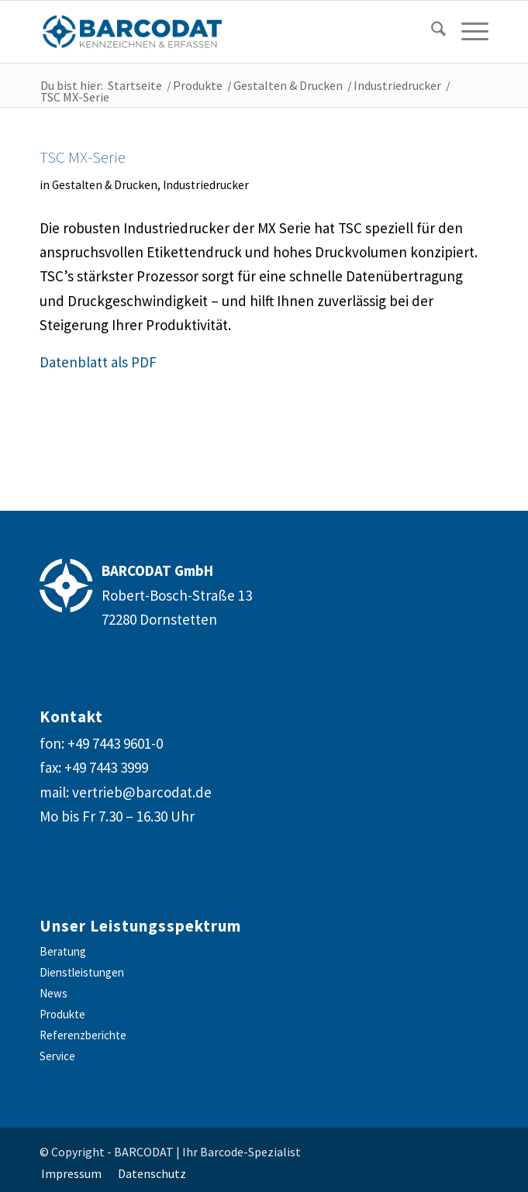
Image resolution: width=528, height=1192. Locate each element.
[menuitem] (427, 32)
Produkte (62, 1014)
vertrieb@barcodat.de (142, 792)
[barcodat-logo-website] (219, 32)
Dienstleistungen (82, 972)
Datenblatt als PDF (98, 362)
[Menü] (467, 32)
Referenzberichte (83, 1035)
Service (57, 1056)
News (53, 993)
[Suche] (431, 32)
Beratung (63, 951)
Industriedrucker (206, 184)
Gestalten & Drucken (104, 184)
